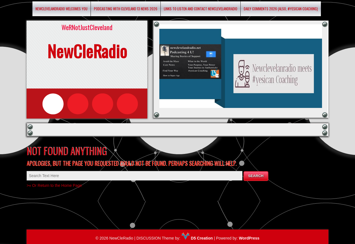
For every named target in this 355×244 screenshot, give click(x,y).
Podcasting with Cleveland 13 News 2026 (125, 8)
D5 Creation (197, 238)
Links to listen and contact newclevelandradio (200, 8)
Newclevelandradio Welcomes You (61, 8)
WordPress (249, 238)
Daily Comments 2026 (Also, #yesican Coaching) (281, 8)
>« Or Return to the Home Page (54, 185)
